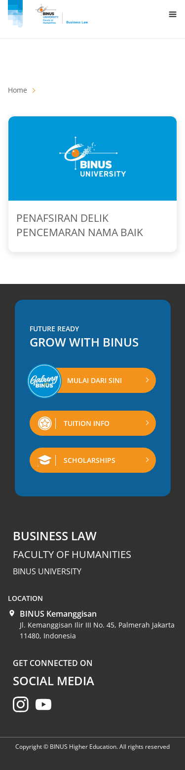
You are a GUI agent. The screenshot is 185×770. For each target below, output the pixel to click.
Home (17, 90)
